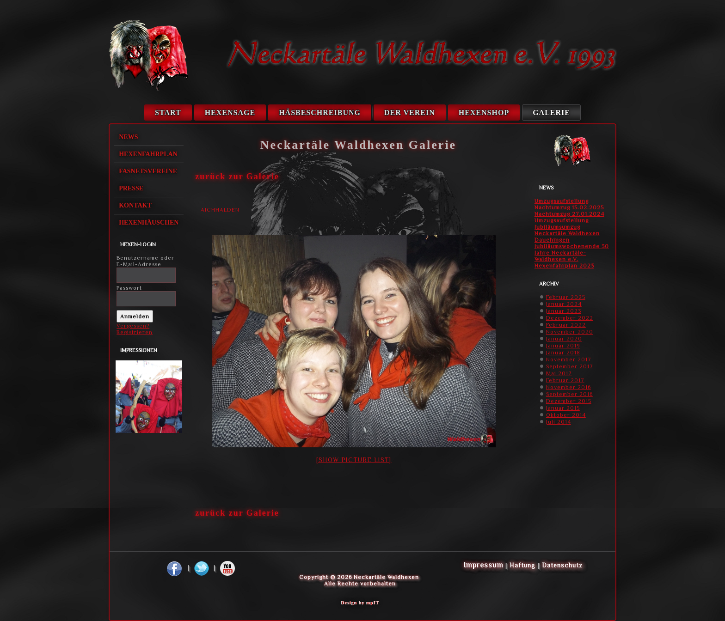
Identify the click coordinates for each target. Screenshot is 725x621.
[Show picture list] (353, 459)
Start (168, 112)
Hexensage (230, 112)
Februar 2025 (565, 297)
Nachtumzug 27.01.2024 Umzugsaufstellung (569, 217)
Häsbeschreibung (320, 112)
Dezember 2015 (568, 401)
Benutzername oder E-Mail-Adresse (145, 261)
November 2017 (568, 359)
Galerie (551, 112)
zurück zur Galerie (237, 176)
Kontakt (135, 205)
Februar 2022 (566, 325)
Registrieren (135, 332)
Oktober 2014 (566, 415)
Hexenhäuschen (148, 222)
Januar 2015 (563, 408)
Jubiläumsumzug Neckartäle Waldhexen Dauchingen (567, 233)
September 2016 (569, 394)
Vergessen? (133, 326)
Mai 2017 (559, 373)
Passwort (129, 288)
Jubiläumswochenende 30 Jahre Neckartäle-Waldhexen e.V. (572, 252)
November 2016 (568, 387)
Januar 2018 (563, 352)
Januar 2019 (563, 345)
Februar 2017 (565, 380)
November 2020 (569, 332)
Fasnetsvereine (148, 171)
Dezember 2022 (569, 318)
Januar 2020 (564, 338)
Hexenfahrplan (148, 154)
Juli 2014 (558, 422)
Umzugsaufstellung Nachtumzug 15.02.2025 (569, 204)
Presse (131, 188)
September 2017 (569, 366)
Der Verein (409, 112)
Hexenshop (484, 112)
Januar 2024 (564, 304)
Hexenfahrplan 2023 (564, 265)
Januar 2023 (563, 311)
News (128, 137)
